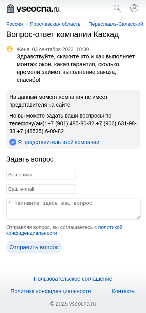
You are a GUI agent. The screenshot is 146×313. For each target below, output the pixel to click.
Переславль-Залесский (115, 24)
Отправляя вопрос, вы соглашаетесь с (64, 230)
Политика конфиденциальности (51, 291)
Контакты (123, 291)
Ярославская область (55, 24)
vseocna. (33, 8)
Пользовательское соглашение (73, 279)
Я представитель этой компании (58, 142)
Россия (14, 24)
